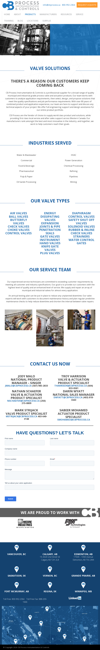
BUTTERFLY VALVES (18, 221)
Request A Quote (87, 5)
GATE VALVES (50, 236)
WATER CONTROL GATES (81, 241)
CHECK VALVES (18, 226)
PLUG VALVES (50, 253)
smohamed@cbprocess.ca (73, 419)
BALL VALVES (18, 216)
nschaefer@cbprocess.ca (23, 400)
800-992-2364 (68, 5)
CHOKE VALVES (19, 230)
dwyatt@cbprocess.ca (68, 397)
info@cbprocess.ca (51, 5)
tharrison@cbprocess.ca (70, 385)
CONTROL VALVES (18, 233)
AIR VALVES (18, 213)
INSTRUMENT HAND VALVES (50, 241)
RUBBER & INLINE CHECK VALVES (81, 231)
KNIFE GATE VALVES (50, 248)
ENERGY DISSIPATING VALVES (49, 216)
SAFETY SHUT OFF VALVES (81, 221)
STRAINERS (81, 236)
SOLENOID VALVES (81, 226)
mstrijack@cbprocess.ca (21, 416)
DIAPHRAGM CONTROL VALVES (81, 214)
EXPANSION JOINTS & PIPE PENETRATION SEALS (50, 228)
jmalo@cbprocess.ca (18, 385)
